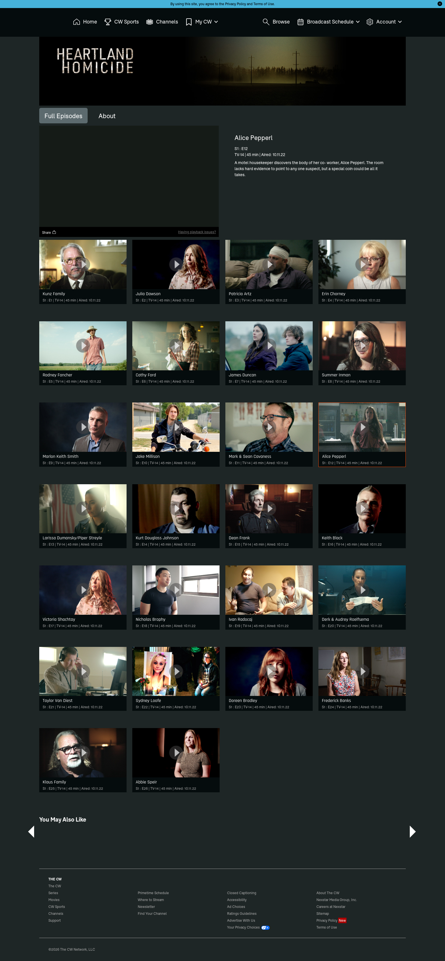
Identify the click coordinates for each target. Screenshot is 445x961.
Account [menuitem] (383, 22)
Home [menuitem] (85, 22)
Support (54, 920)
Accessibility (237, 900)
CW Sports (56, 906)
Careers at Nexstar (330, 906)
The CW (51, 20)
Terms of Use (263, 4)
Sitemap (322, 913)
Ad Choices (236, 906)
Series (53, 893)
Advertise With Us (241, 920)
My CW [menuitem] (201, 22)
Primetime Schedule (153, 893)
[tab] (63, 115)
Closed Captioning (241, 893)
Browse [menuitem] (276, 22)
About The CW (327, 893)
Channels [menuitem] (162, 22)
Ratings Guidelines (242, 913)
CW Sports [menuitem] (121, 22)
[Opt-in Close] (440, 3)
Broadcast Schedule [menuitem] (328, 22)
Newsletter (146, 906)
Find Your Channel (152, 913)
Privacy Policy (235, 4)
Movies (54, 900)
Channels (55, 913)
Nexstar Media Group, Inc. (336, 900)
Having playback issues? (197, 232)
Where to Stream (151, 900)
